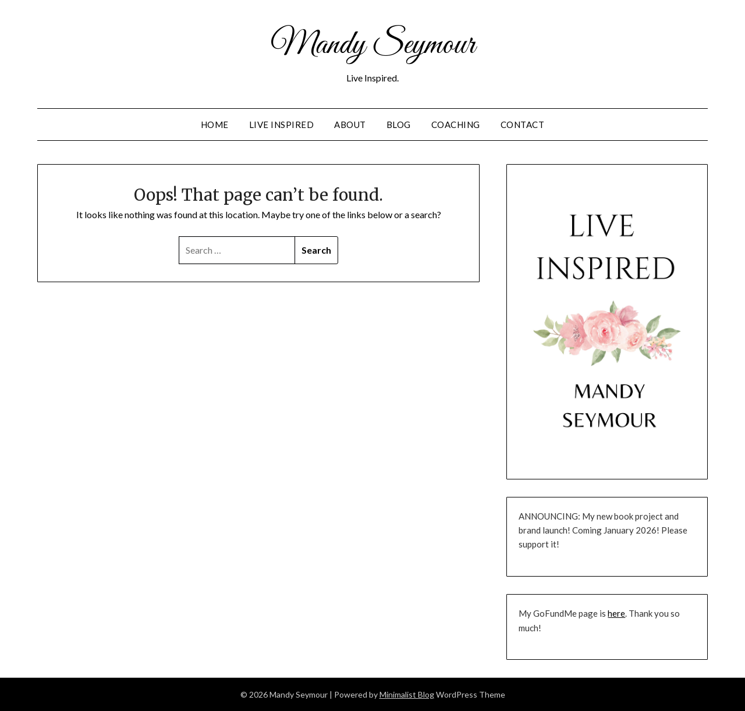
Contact (523, 124)
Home (215, 124)
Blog (398, 124)
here (616, 613)
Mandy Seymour (373, 45)
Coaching (455, 124)
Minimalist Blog (406, 694)
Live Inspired (281, 124)
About (350, 124)
